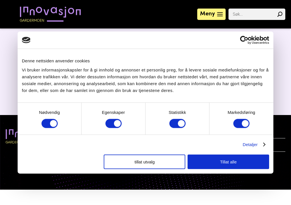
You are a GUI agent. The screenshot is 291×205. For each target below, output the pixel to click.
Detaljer (250, 144)
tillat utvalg (144, 161)
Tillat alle (228, 161)
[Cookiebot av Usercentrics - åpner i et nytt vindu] (244, 40)
